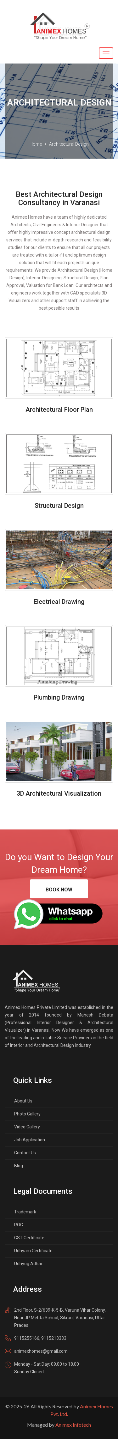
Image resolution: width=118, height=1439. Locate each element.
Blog (18, 1165)
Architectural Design (69, 144)
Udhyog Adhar (28, 1263)
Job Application (29, 1139)
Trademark (25, 1211)
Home (36, 144)
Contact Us (25, 1152)
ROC (18, 1224)
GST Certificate (29, 1237)
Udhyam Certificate (33, 1250)
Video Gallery (27, 1126)
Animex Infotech (73, 1425)
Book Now (59, 890)
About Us (23, 1100)
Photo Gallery (27, 1113)
